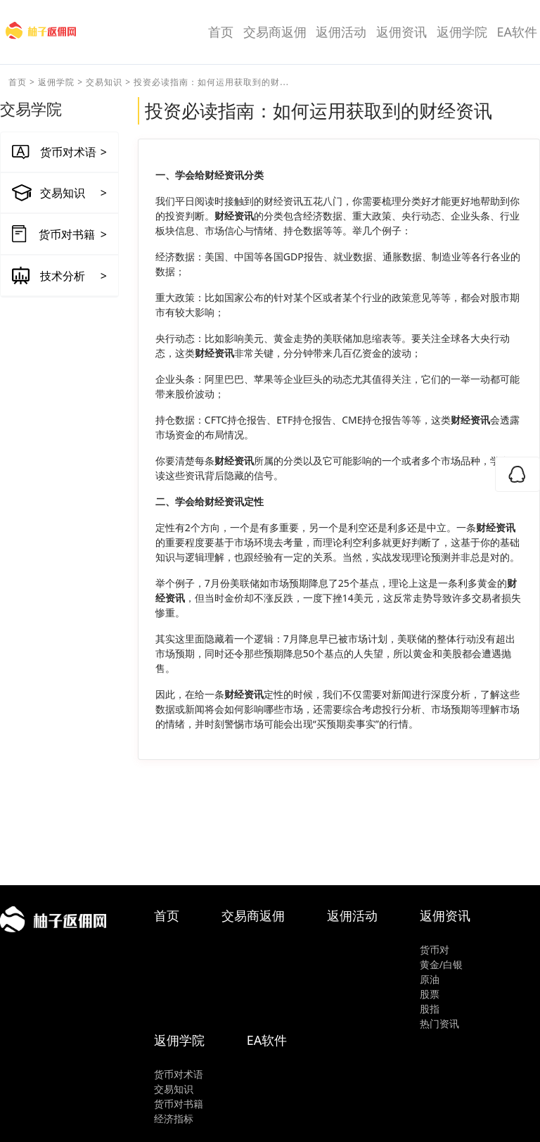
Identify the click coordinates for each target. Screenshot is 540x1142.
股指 (429, 1008)
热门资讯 (439, 1023)
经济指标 (173, 1118)
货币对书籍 (178, 1103)
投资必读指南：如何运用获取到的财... (211, 82)
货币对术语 (178, 1074)
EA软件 (516, 31)
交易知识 (104, 82)
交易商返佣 (275, 31)
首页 (220, 31)
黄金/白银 (441, 964)
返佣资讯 (401, 31)
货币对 (434, 949)
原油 (429, 979)
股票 (429, 994)
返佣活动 (341, 31)
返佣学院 (462, 31)
